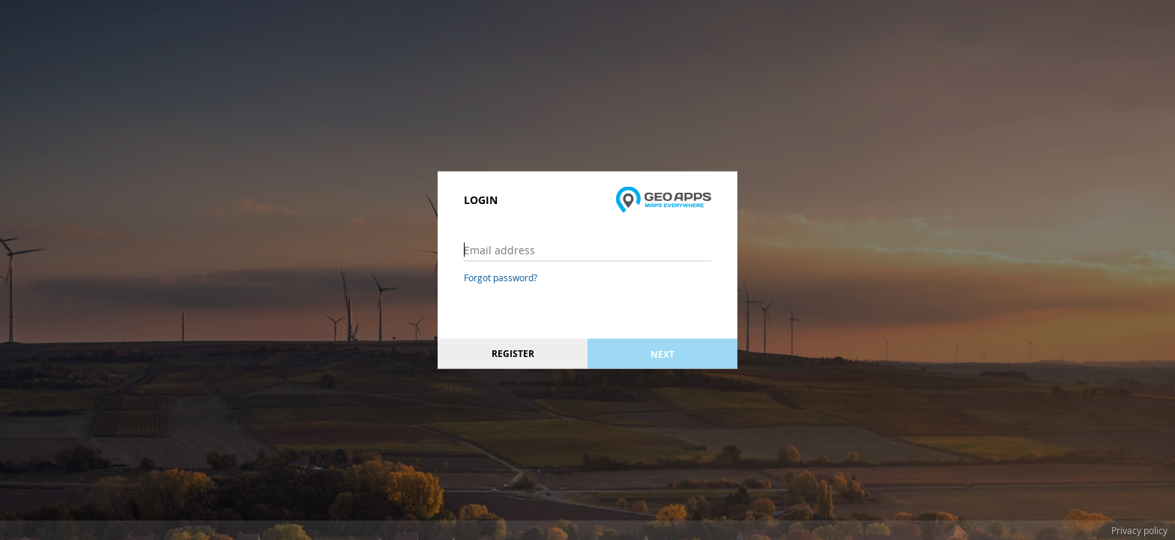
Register (513, 353)
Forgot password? (500, 278)
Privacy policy (1139, 530)
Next (662, 353)
